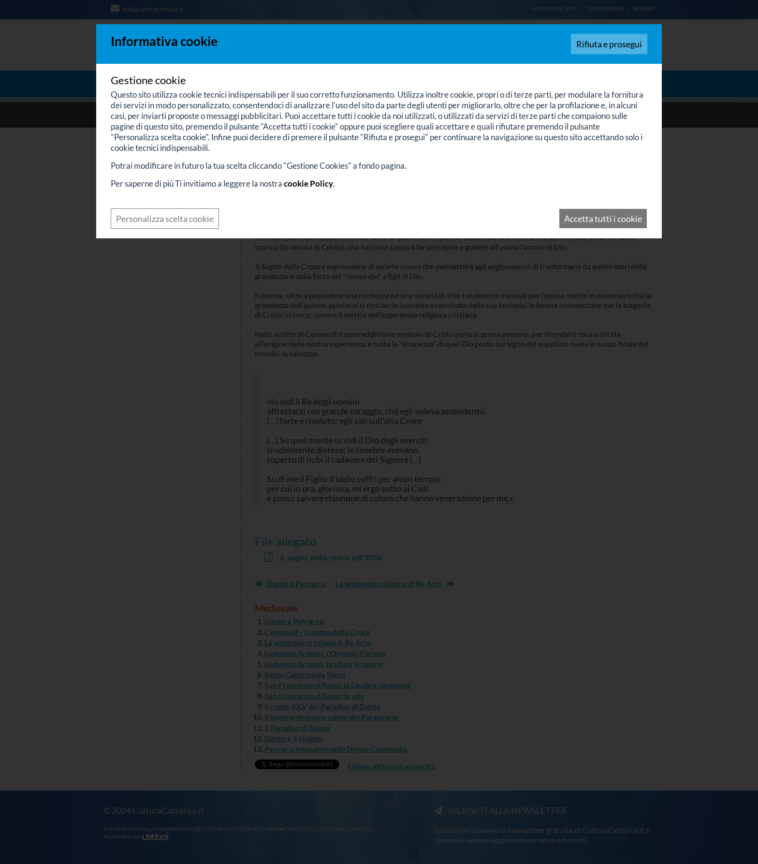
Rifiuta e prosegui (609, 44)
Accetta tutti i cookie (603, 218)
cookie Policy (308, 183)
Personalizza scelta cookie (165, 218)
